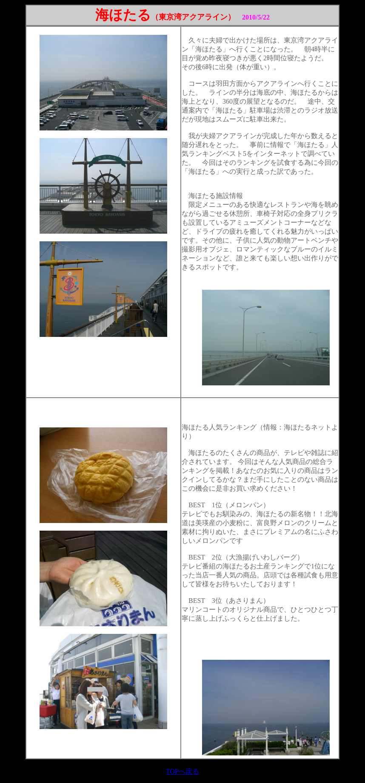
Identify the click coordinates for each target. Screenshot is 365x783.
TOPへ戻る (182, 771)
